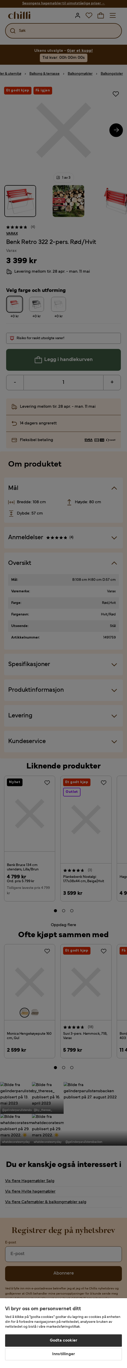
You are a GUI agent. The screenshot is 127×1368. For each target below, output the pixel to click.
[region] (63, 1333)
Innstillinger (63, 1354)
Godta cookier (63, 1340)
